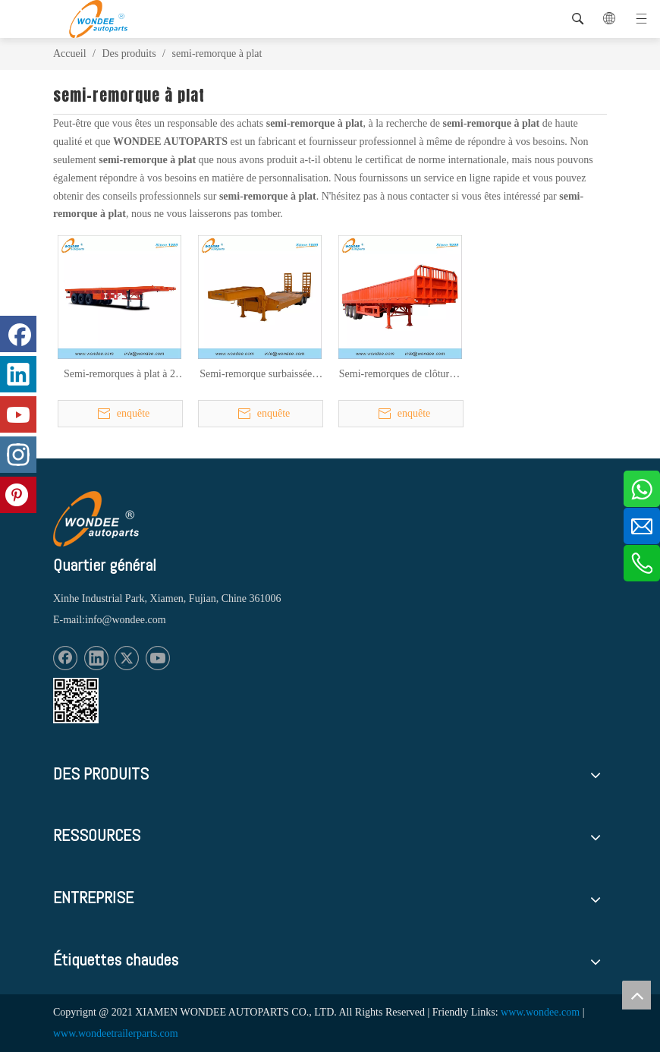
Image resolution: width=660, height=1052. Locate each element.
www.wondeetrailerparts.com (115, 1033)
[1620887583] (76, 700)
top (636, 995)
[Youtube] (158, 658)
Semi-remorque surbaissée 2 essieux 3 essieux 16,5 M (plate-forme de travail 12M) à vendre (260, 375)
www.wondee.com (540, 1012)
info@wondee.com (125, 619)
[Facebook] (65, 658)
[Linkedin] (96, 658)
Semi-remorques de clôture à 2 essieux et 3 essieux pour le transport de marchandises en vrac (400, 375)
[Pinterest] (18, 495)
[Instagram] (18, 454)
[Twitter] (127, 658)
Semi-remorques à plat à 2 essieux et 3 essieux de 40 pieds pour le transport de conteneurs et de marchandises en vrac (119, 375)
